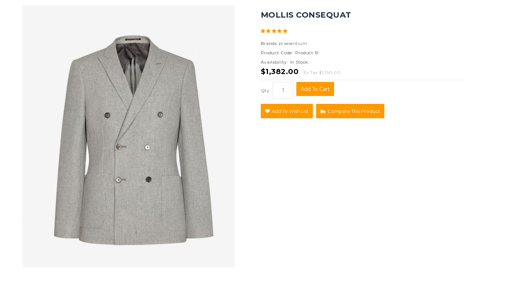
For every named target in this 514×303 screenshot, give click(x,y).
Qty (265, 90)
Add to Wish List (287, 111)
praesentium (293, 43)
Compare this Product (350, 111)
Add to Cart (315, 89)
